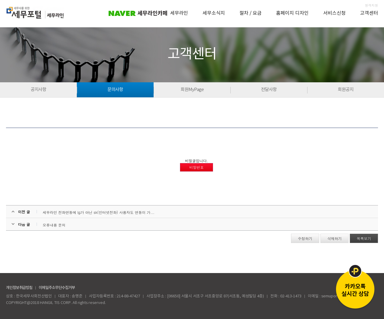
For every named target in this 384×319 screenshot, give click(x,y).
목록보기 (364, 238)
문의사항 (115, 89)
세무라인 (179, 13)
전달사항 (269, 89)
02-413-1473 (291, 296)
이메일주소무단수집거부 (57, 288)
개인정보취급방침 (19, 288)
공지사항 (38, 89)
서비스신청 (334, 13)
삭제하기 (334, 238)
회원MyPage (192, 89)
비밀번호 (196, 167)
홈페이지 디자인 (292, 13)
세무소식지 (213, 13)
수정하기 (305, 238)
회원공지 (345, 89)
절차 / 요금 (250, 13)
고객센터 (369, 13)
